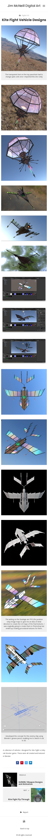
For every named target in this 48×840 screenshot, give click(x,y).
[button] (24, 812)
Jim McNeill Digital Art (24, 6)
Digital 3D (24, 15)
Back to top (24, 828)
